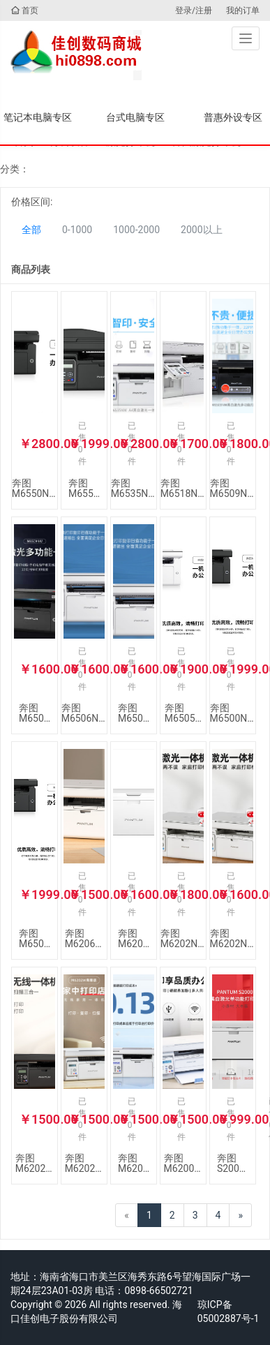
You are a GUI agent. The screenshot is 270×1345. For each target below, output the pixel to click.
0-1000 (77, 229)
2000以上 (201, 229)
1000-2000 (136, 229)
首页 (24, 10)
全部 (31, 229)
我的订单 (243, 10)
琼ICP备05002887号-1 (228, 1311)
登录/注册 (193, 10)
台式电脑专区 (135, 117)
